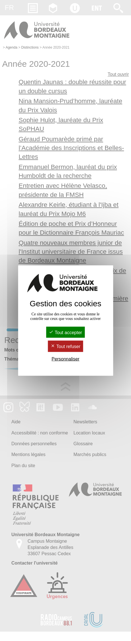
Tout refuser (65, 346)
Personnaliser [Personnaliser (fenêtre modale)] (66, 358)
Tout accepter (65, 332)
